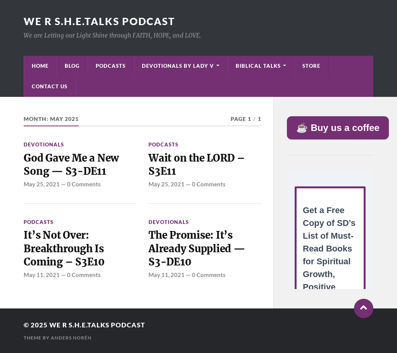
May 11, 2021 (42, 274)
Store (311, 66)
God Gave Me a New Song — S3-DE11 (71, 164)
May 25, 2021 (42, 184)
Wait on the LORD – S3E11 (196, 164)
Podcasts (111, 66)
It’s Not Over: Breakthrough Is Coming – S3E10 (64, 248)
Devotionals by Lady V (178, 66)
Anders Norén (71, 338)
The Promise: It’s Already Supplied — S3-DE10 (196, 248)
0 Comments (84, 184)
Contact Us (49, 86)
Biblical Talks (258, 66)
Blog (72, 66)
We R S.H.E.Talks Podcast (99, 21)
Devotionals (44, 144)
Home (40, 66)
